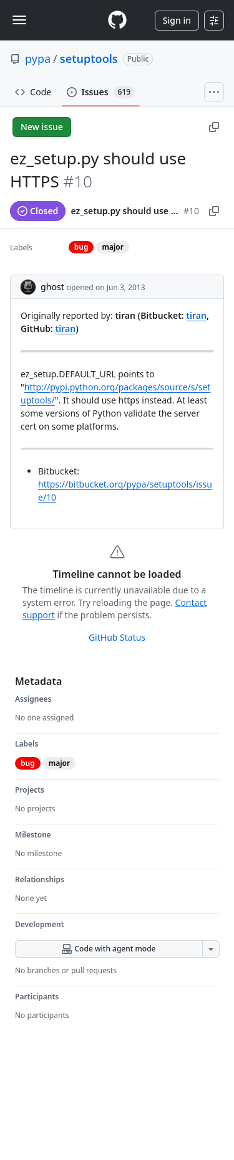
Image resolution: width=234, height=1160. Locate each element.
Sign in (177, 20)
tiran (196, 315)
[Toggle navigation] (19, 20)
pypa (38, 58)
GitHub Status (117, 637)
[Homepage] (117, 20)
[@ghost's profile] (28, 287)
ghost (52, 287)
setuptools (89, 58)
